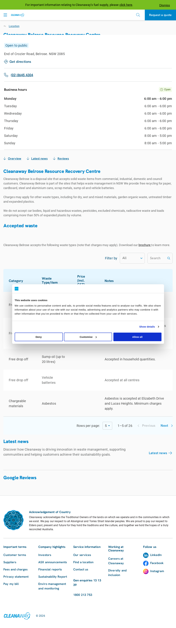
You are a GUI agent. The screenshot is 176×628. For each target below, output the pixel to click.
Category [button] (18, 281)
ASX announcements (52, 562)
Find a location (83, 562)
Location (14, 26)
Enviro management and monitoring (52, 586)
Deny (39, 336)
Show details (147, 326)
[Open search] (138, 15)
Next (167, 425)
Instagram (157, 571)
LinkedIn (156, 555)
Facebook (157, 563)
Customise (88, 336)
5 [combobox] (106, 425)
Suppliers (9, 562)
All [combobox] (124, 258)
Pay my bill (11, 584)
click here (125, 5)
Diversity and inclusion (117, 572)
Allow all (137, 336)
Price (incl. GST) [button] (85, 280)
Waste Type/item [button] (54, 280)
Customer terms (14, 555)
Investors (44, 555)
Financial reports (50, 569)
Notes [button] (111, 281)
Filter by (111, 258)
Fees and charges (15, 569)
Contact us (80, 569)
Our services (82, 555)
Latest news (158, 453)
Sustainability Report (52, 577)
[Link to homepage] (17, 615)
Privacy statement (16, 577)
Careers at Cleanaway (116, 561)
